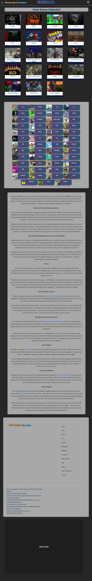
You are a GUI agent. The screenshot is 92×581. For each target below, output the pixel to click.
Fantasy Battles (34, 93)
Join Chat (44, 547)
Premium (35, 157)
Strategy (35, 176)
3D (69, 107)
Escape (53, 132)
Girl (35, 138)
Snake (35, 170)
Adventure (35, 113)
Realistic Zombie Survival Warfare (34, 60)
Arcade (69, 113)
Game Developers (66, 470)
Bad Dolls (34, 43)
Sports (69, 170)
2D (52, 107)
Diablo (54, 76)
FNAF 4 (76, 26)
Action (18, 113)
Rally (18, 163)
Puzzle (53, 157)
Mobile (35, 151)
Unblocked (27, 182)
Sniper (52, 170)
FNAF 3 (13, 43)
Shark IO (55, 43)
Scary (35, 163)
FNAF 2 (34, 26)
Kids (52, 144)
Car (18, 126)
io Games (35, 144)
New (62, 430)
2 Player (35, 107)
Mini (18, 151)
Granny (76, 43)
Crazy (52, 126)
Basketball (35, 120)
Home (63, 426)
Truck (69, 176)
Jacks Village (76, 76)
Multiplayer (53, 151)
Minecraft (69, 144)
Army (18, 120)
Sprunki (55, 26)
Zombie (61, 182)
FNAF (12, 26)
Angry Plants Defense (12, 93)
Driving (35, 132)
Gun (52, 138)
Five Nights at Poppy (76, 59)
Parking (69, 151)
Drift (18, 132)
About (63, 466)
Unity (44, 182)
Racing (69, 157)
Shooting (53, 163)
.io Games (64, 454)
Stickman (18, 176)
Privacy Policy (65, 458)
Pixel (18, 157)
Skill (18, 170)
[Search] (46, 2)
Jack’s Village (30, 349)
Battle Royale (53, 120)
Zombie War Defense (55, 93)
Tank (52, 176)
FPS (18, 138)
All (17, 107)
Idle (18, 144)
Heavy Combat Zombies (34, 76)
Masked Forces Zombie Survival (13, 60)
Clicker (35, 126)
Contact (63, 475)
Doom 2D (13, 76)
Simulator (69, 163)
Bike (69, 120)
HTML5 (69, 138)
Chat (62, 462)
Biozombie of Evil (55, 59)
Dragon (69, 126)
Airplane (53, 113)
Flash (69, 132)
